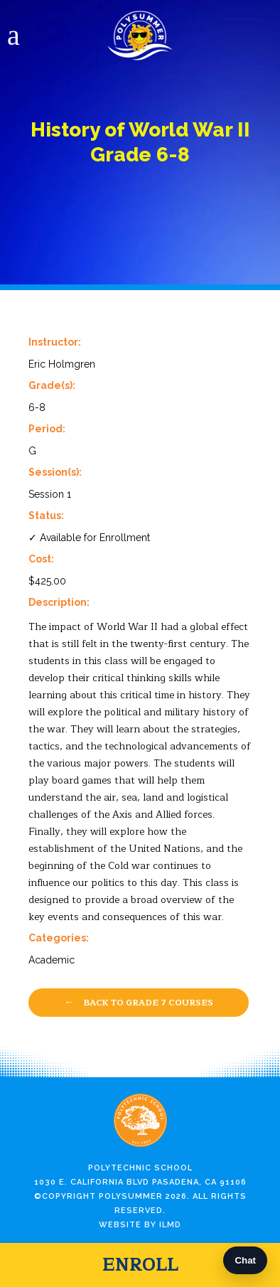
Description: (59, 602)
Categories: (58, 938)
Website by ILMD (140, 1224)
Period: (46, 428)
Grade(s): (51, 385)
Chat (245, 1260)
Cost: (41, 559)
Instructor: (54, 342)
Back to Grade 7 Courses (138, 1001)
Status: (46, 515)
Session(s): (55, 472)
